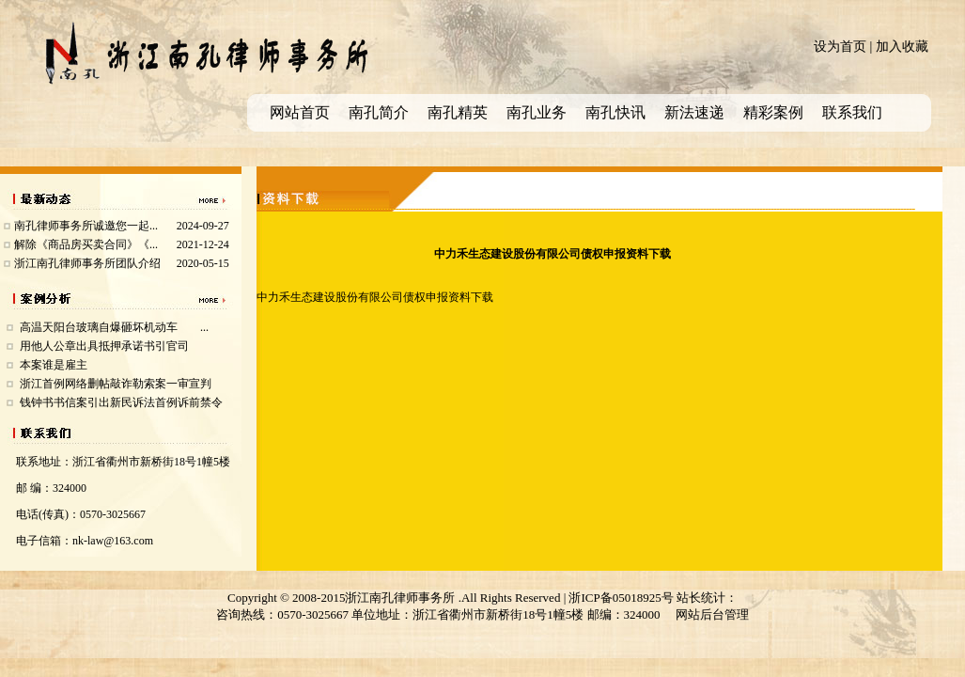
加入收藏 (902, 46)
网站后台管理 (712, 614)
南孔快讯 (615, 112)
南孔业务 (536, 112)
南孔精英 (458, 112)
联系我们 (852, 112)
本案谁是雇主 (53, 364)
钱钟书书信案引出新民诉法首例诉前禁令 (121, 402)
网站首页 (300, 112)
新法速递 (694, 112)
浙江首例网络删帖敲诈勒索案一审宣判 (115, 383)
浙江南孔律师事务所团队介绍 (87, 263)
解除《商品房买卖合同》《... (86, 244)
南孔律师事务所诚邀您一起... (86, 225)
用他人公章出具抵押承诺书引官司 (104, 346)
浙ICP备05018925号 (620, 597)
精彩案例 (773, 112)
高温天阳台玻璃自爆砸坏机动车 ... (114, 327)
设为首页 (840, 46)
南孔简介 (379, 112)
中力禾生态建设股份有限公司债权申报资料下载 (375, 297)
